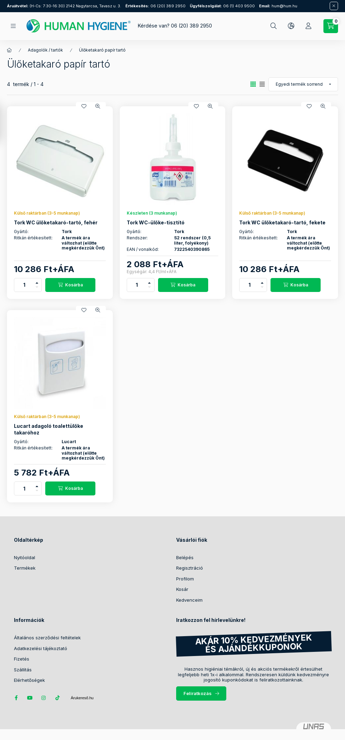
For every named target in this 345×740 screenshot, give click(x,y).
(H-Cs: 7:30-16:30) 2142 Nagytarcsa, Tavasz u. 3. (64, 5)
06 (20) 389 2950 (155, 5)
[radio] (262, 84)
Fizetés (21, 659)
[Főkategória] (9, 50)
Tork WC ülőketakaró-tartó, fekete (282, 222)
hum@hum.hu (278, 5)
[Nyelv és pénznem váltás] (291, 26)
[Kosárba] (70, 285)
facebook (16, 698)
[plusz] (37, 281)
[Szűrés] (7, 123)
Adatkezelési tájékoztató (40, 648)
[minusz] (37, 288)
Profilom (185, 578)
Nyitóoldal (24, 557)
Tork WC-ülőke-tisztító (156, 222)
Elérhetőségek (29, 680)
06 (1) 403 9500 (222, 5)
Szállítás (23, 669)
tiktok (58, 698)
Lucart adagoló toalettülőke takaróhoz (48, 429)
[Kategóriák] (13, 26)
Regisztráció (189, 568)
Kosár (182, 589)
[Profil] (308, 26)
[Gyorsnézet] (98, 106)
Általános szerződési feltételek (47, 637)
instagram (44, 698)
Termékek (25, 568)
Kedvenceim (189, 600)
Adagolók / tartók (45, 50)
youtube (30, 698)
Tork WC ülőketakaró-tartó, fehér (55, 222)
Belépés (185, 557)
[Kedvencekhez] (84, 106)
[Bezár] (334, 6)
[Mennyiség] (24, 285)
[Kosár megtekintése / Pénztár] (330, 26)
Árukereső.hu (82, 698)
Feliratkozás (197, 693)
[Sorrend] (303, 84)
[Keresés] (274, 26)
